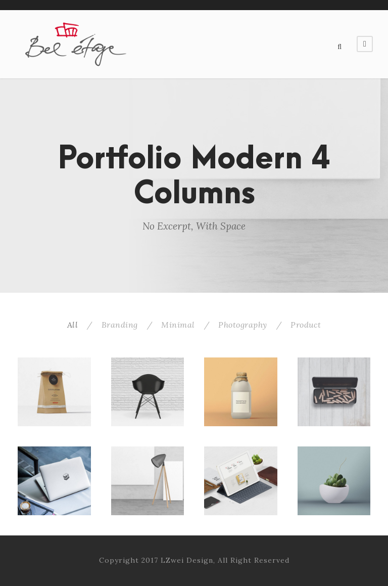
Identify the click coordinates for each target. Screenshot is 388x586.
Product (305, 325)
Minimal (178, 325)
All (72, 325)
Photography (242, 325)
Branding (120, 325)
